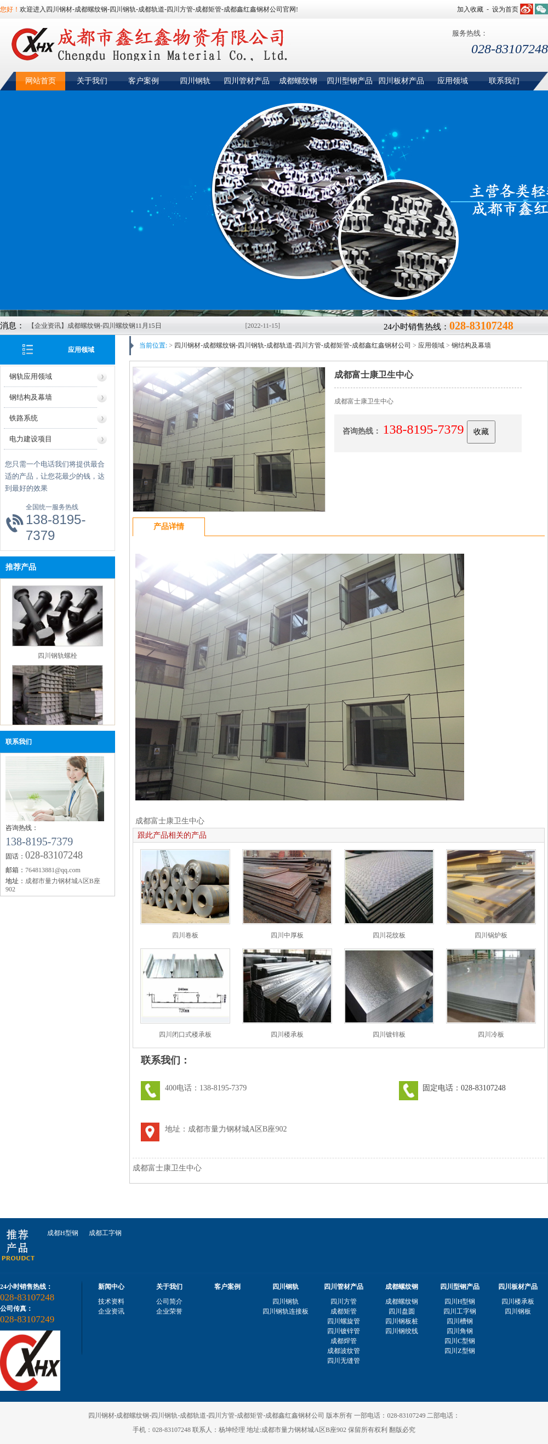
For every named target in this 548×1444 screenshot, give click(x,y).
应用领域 (452, 81)
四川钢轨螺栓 (57, 657)
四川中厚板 (287, 935)
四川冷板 (491, 1034)
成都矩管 (343, 1311)
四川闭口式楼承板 (185, 1034)
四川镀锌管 (343, 1331)
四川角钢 (460, 1331)
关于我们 (92, 81)
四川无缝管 (343, 1361)
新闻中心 (111, 1286)
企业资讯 (111, 1311)
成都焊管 (343, 1341)
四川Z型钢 (459, 1351)
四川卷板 (185, 935)
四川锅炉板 (491, 935)
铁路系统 (23, 418)
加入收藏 (470, 9)
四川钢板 (518, 1311)
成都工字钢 (105, 1233)
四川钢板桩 (401, 1321)
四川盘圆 (402, 1311)
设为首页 (505, 9)
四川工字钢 (459, 1311)
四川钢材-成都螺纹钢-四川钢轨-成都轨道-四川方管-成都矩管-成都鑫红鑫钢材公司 (292, 345)
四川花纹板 (389, 935)
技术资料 (111, 1301)
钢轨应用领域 (30, 376)
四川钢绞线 (401, 1331)
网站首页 (40, 81)
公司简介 (169, 1301)
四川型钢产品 (350, 81)
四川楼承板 (287, 1034)
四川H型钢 (460, 1301)
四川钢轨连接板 (285, 1311)
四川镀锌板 (389, 1034)
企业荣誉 (169, 1311)
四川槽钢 (460, 1321)
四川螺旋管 (343, 1321)
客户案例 (143, 81)
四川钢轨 (195, 81)
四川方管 (343, 1301)
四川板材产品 (401, 81)
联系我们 (504, 81)
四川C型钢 (459, 1341)
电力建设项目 (30, 439)
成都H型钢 (62, 1233)
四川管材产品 (247, 81)
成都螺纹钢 (298, 81)
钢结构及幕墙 (30, 397)
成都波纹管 (343, 1351)
